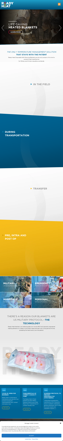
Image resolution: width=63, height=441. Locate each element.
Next (60, 28)
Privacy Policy (35, 439)
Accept (31, 435)
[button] (60, 423)
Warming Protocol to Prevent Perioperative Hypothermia (52, 396)
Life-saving (31, 26)
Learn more (16, 32)
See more (5, 407)
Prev (3, 28)
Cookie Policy (28, 439)
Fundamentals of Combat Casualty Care (29, 395)
